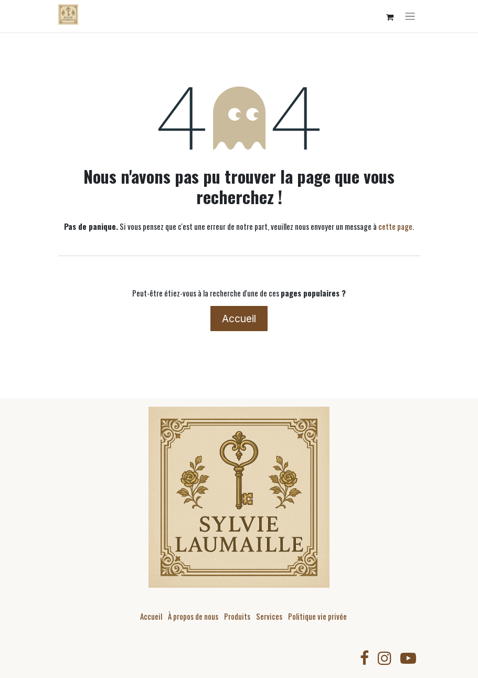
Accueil (239, 318)
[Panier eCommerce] (390, 17)
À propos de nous (193, 616)
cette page (395, 226)
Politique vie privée (317, 616)
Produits (237, 616)
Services (269, 616)
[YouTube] (408, 658)
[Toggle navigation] (410, 16)
